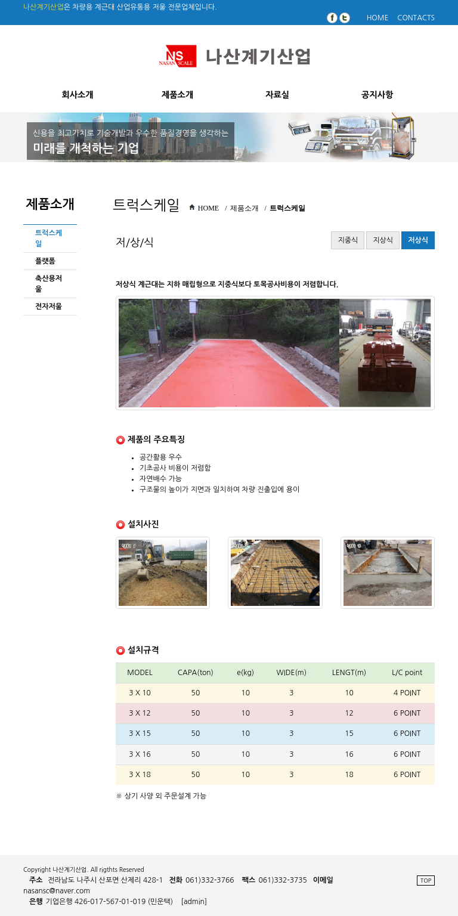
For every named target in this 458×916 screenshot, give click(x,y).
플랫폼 (45, 261)
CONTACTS (416, 17)
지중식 (348, 240)
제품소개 (177, 95)
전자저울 (48, 306)
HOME (378, 17)
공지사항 (377, 95)
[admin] (194, 901)
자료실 (277, 95)
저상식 (418, 240)
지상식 (383, 240)
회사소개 (77, 95)
